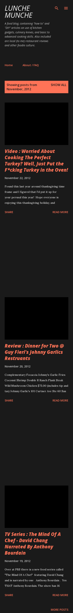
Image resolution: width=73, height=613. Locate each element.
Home (9, 65)
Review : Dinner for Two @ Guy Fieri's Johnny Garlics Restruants (34, 352)
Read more (60, 212)
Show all (58, 85)
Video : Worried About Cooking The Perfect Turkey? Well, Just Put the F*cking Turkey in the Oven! (36, 160)
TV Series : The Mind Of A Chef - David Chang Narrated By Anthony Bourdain (33, 543)
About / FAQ (31, 65)
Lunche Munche (19, 11)
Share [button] (9, 212)
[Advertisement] (39, 55)
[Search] (56, 7)
